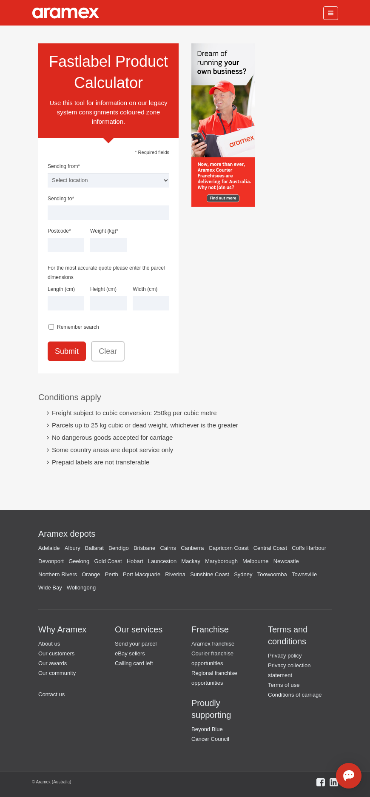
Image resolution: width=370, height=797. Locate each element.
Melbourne (255, 561)
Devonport (51, 561)
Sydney (243, 574)
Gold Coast (108, 561)
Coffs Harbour (309, 548)
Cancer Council (210, 739)
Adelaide (49, 548)
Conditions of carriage (295, 695)
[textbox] (108, 212)
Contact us (51, 694)
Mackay (190, 561)
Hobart (135, 561)
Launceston (162, 561)
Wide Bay (50, 587)
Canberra (192, 548)
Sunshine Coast (209, 574)
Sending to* (61, 199)
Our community (57, 673)
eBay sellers (130, 653)
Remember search (78, 327)
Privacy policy (285, 655)
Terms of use (283, 685)
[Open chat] (348, 775)
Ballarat (94, 548)
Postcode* (59, 231)
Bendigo (118, 548)
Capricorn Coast (229, 548)
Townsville (304, 574)
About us (49, 643)
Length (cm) (61, 289)
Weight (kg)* (104, 231)
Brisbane (144, 548)
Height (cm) (103, 289)
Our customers (56, 653)
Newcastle (286, 561)
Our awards (52, 663)
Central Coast (270, 548)
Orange (91, 574)
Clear (108, 351)
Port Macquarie (141, 574)
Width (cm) (145, 289)
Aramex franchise (212, 643)
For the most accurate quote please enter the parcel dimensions (106, 272)
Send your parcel (136, 643)
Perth (111, 574)
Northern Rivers (57, 574)
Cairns (168, 548)
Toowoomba (272, 574)
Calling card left (134, 663)
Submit (67, 351)
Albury (72, 548)
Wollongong (81, 587)
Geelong (78, 561)
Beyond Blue (207, 729)
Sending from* (64, 166)
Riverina (175, 574)
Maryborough (221, 561)
